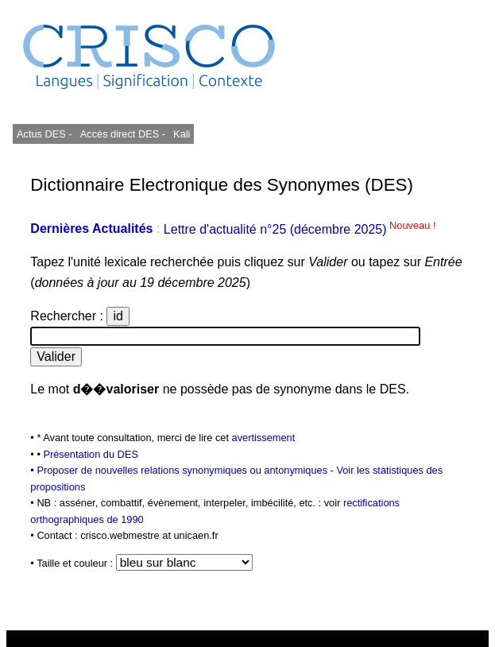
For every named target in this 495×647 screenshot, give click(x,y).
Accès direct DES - (122, 134)
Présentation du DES (90, 454)
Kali (181, 134)
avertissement (264, 438)
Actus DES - (44, 134)
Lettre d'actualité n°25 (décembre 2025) (300, 229)
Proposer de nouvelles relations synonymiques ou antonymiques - (186, 470)
